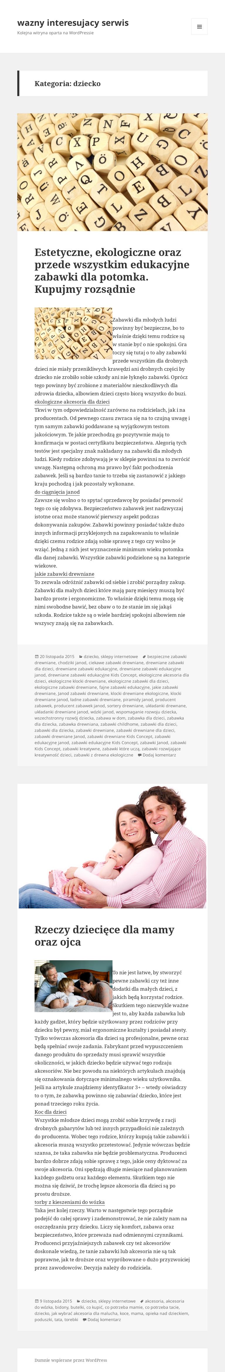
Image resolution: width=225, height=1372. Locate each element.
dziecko (91, 656)
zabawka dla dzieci (146, 718)
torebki (71, 1319)
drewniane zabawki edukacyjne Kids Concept (92, 675)
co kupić (94, 1307)
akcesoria (154, 1301)
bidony (61, 1307)
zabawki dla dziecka (54, 730)
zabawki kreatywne (81, 748)
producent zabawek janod (79, 705)
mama (137, 1313)
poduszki (43, 1319)
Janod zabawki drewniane (83, 693)
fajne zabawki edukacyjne (124, 687)
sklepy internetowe (119, 656)
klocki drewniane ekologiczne (139, 693)
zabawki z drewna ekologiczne (103, 755)
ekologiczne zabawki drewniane (66, 687)
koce (124, 1313)
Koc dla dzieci (51, 1111)
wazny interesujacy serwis (73, 22)
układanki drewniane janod (61, 712)
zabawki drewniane (95, 730)
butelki (77, 1307)
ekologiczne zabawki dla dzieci (138, 681)
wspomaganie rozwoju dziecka (146, 712)
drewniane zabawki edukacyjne (86, 669)
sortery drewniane (125, 705)
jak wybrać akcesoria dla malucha (84, 1313)
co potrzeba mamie (124, 1307)
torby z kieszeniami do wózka (70, 1202)
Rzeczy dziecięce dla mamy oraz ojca (104, 935)
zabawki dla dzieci (158, 724)
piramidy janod (138, 699)
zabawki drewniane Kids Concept (119, 736)
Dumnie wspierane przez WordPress (71, 1360)
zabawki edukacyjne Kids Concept (104, 742)
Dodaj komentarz (159, 755)
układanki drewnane (166, 705)
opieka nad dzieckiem (167, 1313)
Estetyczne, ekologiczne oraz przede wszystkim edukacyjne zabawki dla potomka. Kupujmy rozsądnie (112, 270)
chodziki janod (72, 662)
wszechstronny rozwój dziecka (64, 718)
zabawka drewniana (78, 724)
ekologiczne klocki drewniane (77, 681)
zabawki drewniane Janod (60, 736)
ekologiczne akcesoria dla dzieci (72, 401)
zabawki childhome (119, 724)
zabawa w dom (110, 718)
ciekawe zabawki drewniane (116, 662)
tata (58, 1319)
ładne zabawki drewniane (95, 699)
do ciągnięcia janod (57, 491)
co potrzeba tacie (162, 1307)
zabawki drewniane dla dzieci (145, 730)
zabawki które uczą (120, 748)
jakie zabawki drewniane (64, 573)
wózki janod (102, 712)
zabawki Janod (154, 742)
